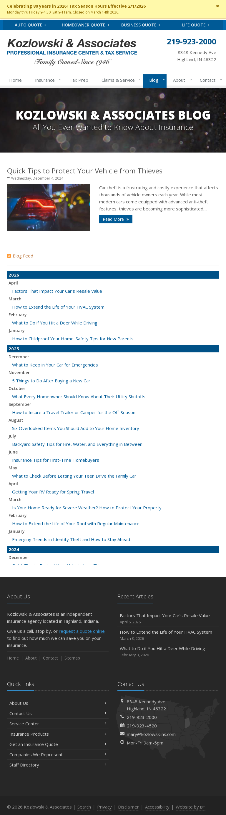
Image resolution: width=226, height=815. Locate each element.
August (16, 420)
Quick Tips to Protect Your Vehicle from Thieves (84, 170)
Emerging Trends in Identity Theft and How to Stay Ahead (71, 539)
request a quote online (82, 631)
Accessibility (157, 807)
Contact (210, 80)
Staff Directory (57, 765)
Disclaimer (128, 807)
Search (84, 807)
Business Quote (140, 25)
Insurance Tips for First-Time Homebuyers (55, 460)
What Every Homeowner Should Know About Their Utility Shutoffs (78, 396)
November (19, 372)
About (181, 80)
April (13, 283)
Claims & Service (120, 80)
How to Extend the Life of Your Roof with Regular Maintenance (75, 523)
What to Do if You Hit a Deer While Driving (54, 323)
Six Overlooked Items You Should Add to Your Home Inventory (75, 428)
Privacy (104, 807)
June (13, 452)
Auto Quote (30, 25)
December (19, 356)
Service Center (57, 724)
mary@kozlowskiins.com (151, 734)
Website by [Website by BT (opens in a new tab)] (190, 807)
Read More (116, 219)
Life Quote (196, 25)
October (17, 388)
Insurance (47, 80)
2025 (14, 349)
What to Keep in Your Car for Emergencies (55, 365)
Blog (156, 80)
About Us (57, 703)
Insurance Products (57, 734)
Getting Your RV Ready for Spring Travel (53, 492)
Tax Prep (78, 80)
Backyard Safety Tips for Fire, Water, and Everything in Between (77, 444)
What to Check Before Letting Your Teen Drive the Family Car (74, 476)
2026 (14, 275)
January (17, 330)
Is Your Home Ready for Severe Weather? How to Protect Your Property (87, 508)
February (18, 314)
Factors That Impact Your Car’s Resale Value (57, 291)
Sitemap (72, 658)
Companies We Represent (57, 754)
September (20, 404)
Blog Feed (20, 256)
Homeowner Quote (85, 25)
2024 (14, 549)
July (12, 436)
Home (15, 80)
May (13, 468)
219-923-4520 (142, 726)
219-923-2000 (142, 717)
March (15, 299)
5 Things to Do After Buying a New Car (51, 381)
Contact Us (57, 713)
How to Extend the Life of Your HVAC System (58, 307)
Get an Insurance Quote (57, 744)
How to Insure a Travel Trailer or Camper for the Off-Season (73, 412)
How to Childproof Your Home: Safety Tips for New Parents (73, 339)
